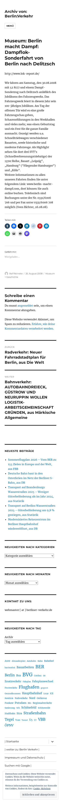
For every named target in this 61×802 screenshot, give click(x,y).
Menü (10, 25)
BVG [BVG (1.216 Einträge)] (27, 675)
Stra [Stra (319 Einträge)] (19, 713)
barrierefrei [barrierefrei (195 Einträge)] (10, 667)
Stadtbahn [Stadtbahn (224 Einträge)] (10, 713)
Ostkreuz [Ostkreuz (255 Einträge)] (42, 698)
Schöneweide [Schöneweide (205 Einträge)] (44, 708)
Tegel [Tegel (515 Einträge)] (9, 719)
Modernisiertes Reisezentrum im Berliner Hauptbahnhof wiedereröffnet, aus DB (29, 524)
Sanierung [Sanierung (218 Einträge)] (10, 708)
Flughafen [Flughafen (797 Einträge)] (29, 687)
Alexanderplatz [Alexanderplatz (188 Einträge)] (18, 661)
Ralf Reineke (16, 273)
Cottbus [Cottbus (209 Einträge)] (37, 675)
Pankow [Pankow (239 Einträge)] (9, 703)
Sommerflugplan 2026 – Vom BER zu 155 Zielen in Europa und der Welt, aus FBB (32, 464)
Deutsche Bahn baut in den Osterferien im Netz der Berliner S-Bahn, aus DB (30, 478)
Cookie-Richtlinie (42, 788)
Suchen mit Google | (18, 765)
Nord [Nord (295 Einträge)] (32, 698)
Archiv (9, 637)
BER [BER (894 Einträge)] (39, 666)
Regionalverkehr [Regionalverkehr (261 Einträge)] (42, 702)
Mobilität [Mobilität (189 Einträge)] (9, 698)
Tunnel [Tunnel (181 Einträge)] (25, 720)
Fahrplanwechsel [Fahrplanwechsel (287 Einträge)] (42, 681)
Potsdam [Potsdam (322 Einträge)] (20, 702)
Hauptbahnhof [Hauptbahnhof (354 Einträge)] (32, 693)
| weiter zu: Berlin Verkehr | (22, 749)
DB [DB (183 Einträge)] (44, 676)
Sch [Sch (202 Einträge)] (18, 708)
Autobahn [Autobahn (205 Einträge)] (31, 661)
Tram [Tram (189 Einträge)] (17, 720)
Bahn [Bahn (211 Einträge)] (40, 661)
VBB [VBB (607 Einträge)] (41, 719)
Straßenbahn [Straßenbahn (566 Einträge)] (34, 713)
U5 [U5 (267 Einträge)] (31, 719)
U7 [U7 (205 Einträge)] (35, 720)
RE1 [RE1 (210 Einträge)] (29, 703)
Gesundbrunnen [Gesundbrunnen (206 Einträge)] (12, 693)
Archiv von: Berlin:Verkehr (19, 13)
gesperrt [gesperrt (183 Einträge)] (44, 688)
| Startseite (12, 741)
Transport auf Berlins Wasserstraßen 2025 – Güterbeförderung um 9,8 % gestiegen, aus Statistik (31, 510)
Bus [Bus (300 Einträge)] (18, 675)
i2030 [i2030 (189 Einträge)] (45, 693)
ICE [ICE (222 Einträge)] (51, 693)
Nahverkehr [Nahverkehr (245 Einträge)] (21, 698)
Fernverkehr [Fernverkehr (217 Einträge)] (11, 688)
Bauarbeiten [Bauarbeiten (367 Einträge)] (25, 667)
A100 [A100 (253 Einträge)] (7, 660)
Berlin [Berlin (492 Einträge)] (10, 675)
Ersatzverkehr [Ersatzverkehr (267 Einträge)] (13, 681)
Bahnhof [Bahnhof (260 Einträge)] (49, 660)
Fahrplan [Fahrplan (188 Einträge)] (27, 681)
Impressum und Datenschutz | (25, 757)
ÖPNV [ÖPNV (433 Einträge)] (9, 725)
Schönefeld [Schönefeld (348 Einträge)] (28, 707)
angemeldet (25, 305)
